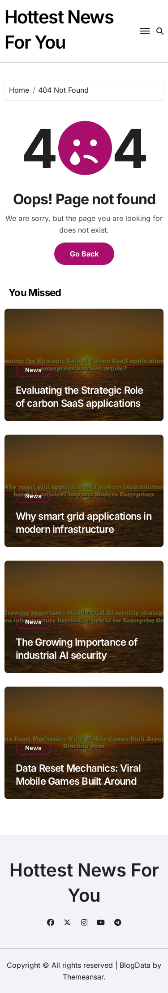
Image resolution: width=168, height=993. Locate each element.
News (33, 369)
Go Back (84, 253)
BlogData (135, 965)
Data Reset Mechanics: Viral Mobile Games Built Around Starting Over (78, 781)
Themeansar (83, 976)
